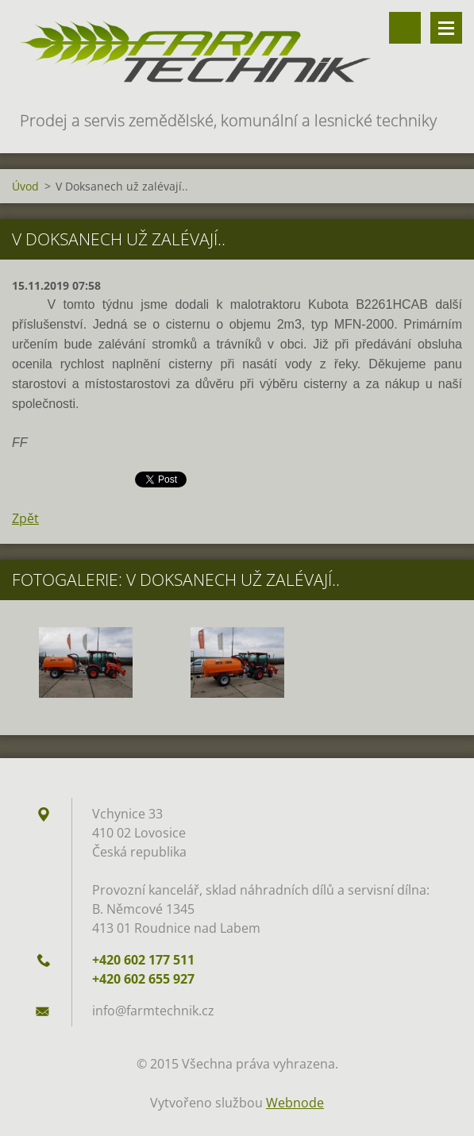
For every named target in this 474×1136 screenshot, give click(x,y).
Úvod (25, 186)
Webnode (295, 1102)
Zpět (25, 518)
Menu (446, 28)
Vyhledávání (405, 28)
